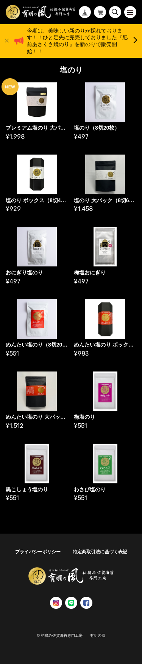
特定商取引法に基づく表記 (100, 551)
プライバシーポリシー (38, 551)
